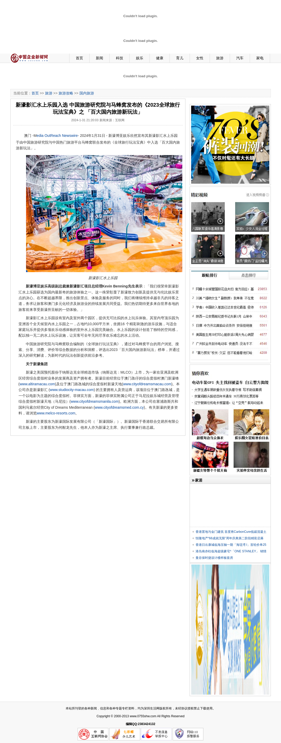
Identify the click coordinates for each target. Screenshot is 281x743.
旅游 (219, 58)
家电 (260, 58)
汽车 (239, 58)
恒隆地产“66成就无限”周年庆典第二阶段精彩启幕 (230, 538)
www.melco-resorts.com (56, 413)
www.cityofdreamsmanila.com (94, 401)
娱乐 (139, 58)
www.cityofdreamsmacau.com (147, 384)
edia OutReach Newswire (57, 135)
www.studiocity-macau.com (72, 390)
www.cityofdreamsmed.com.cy (119, 407)
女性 (199, 58)
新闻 (99, 58)
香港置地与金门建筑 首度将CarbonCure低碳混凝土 (231, 532)
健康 (159, 58)
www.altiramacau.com (37, 384)
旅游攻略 (66, 93)
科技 (119, 58)
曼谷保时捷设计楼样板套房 (214, 558)
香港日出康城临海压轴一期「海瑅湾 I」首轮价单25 (231, 545)
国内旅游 (86, 93)
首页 (79, 58)
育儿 (179, 58)
